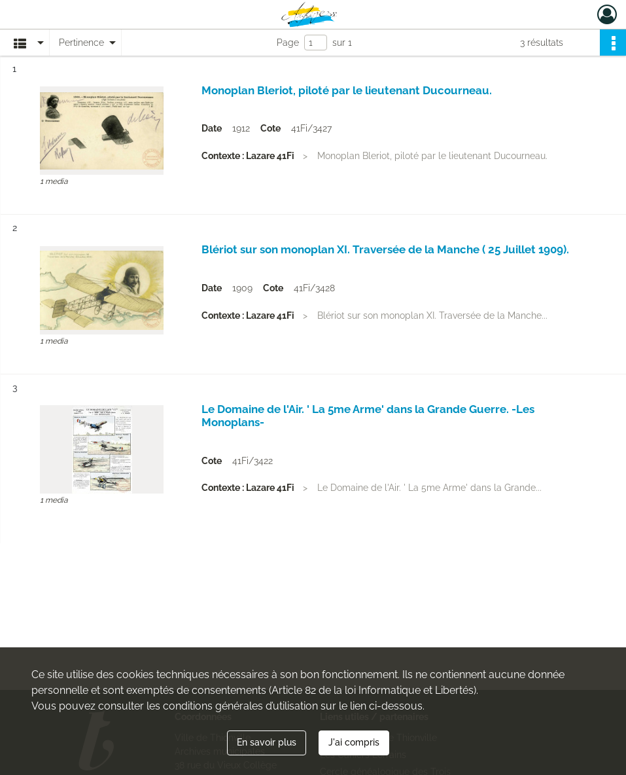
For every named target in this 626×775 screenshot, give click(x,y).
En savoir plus (266, 742)
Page (288, 42)
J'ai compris (353, 742)
